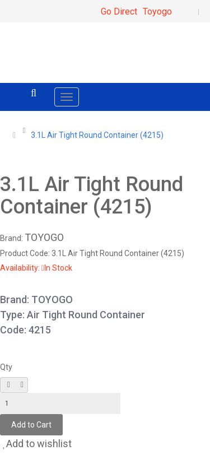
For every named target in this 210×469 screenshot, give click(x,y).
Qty (6, 367)
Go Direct (119, 11)
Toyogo (157, 11)
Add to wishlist (37, 443)
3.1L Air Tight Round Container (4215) (97, 135)
